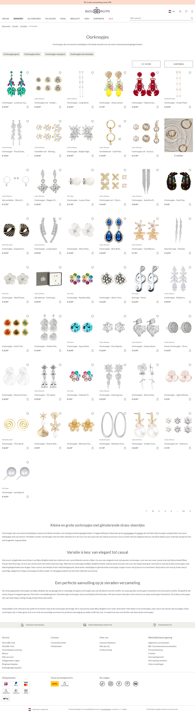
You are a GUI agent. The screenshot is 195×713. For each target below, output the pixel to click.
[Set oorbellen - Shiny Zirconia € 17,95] (16, 187)
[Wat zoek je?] (161, 18)
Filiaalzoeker (56, 646)
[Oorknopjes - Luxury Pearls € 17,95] (81, 187)
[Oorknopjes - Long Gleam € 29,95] (48, 236)
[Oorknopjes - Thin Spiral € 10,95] (16, 431)
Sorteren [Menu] (179, 64)
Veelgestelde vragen (11, 660)
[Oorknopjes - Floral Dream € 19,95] (16, 138)
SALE (111, 18)
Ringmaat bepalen (10, 664)
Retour (5, 653)
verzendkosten (106, 709)
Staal (63, 18)
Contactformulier (58, 642)
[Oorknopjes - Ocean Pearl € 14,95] (178, 90)
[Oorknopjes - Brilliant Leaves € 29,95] (178, 284)
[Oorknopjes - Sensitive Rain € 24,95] (146, 187)
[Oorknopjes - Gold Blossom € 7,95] (146, 236)
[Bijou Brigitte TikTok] (102, 683)
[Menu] (146, 64)
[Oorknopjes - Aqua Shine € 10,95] (81, 333)
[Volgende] (190, 511)
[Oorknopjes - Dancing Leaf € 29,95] (113, 382)
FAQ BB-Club (8, 646)
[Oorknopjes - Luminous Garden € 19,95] (16, 90)
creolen (139, 533)
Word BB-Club (8, 642)
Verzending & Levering (12, 650)
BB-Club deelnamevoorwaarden (162, 646)
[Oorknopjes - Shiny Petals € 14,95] (146, 382)
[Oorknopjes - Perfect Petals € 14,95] (48, 333)
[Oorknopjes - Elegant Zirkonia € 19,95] (48, 187)
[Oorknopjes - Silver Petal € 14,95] (81, 236)
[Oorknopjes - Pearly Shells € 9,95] (48, 431)
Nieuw (5, 18)
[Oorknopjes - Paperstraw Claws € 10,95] (146, 90)
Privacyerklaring (155, 650)
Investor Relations (108, 642)
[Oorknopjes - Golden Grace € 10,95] (146, 431)
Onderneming (106, 650)
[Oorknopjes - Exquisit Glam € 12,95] (16, 236)
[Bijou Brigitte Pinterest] (127, 683)
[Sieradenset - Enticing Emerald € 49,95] (48, 284)
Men (86, 18)
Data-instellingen (156, 664)
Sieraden (18, 18)
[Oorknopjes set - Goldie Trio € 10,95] (48, 90)
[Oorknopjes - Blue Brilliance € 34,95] (113, 236)
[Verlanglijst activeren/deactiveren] (28, 73)
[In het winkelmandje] (28, 107)
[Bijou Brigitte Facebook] (119, 683)
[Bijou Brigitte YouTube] (135, 683)
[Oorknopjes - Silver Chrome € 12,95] (113, 284)
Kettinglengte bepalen (12, 667)
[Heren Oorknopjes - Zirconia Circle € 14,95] (178, 333)
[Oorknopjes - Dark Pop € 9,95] (178, 187)
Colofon (151, 653)
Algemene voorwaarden (158, 642)
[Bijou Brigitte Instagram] (111, 683)
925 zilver (50, 18)
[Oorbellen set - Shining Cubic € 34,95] (48, 138)
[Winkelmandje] (192, 11)
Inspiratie (99, 18)
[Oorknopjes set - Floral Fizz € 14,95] (113, 187)
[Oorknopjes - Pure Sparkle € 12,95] (113, 333)
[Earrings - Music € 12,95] (146, 284)
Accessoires (34, 18)
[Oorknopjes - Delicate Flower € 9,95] (81, 382)
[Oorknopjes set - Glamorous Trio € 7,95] (178, 431)
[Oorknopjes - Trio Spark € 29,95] (48, 382)
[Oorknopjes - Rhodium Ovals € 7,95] (113, 431)
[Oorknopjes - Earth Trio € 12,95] (16, 333)
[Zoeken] (192, 18)
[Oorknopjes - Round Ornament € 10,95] (16, 382)
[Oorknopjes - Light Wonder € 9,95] (178, 382)
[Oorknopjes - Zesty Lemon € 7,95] (113, 90)
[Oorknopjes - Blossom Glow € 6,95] (81, 431)
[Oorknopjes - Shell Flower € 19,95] (16, 284)
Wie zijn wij (104, 646)
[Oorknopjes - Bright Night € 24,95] (81, 138)
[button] (180, 11)
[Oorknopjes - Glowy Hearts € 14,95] (146, 333)
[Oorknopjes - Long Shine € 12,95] (81, 90)
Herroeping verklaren (157, 660)
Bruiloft (75, 18)
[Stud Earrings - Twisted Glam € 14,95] (178, 236)
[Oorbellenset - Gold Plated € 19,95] (113, 138)
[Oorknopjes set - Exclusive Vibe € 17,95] (146, 138)
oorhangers (129, 533)
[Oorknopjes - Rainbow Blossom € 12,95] (81, 284)
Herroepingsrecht (156, 657)
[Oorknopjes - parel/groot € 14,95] (16, 479)
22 (183, 511)
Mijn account (8, 657)
